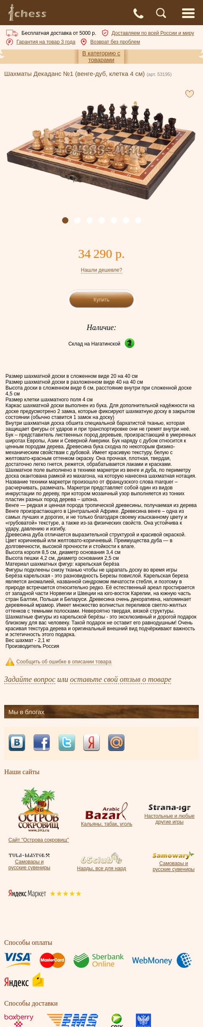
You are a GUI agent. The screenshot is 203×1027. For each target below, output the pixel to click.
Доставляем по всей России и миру (153, 33)
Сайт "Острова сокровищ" (38, 837)
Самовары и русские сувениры (29, 862)
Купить (101, 300)
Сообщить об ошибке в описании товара (64, 662)
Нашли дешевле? (101, 270)
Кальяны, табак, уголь (106, 821)
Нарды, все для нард (101, 865)
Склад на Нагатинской (94, 344)
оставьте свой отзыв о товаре (120, 679)
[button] (65, 220)
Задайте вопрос (29, 679)
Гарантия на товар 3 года (45, 42)
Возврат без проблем (115, 42)
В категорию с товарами (101, 56)
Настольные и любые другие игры (169, 816)
